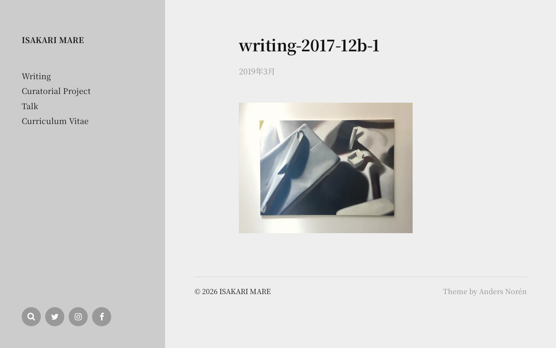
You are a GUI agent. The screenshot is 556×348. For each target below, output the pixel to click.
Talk (30, 105)
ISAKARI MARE (53, 39)
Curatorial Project (56, 90)
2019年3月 (257, 71)
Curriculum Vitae (55, 120)
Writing (36, 75)
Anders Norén (503, 291)
